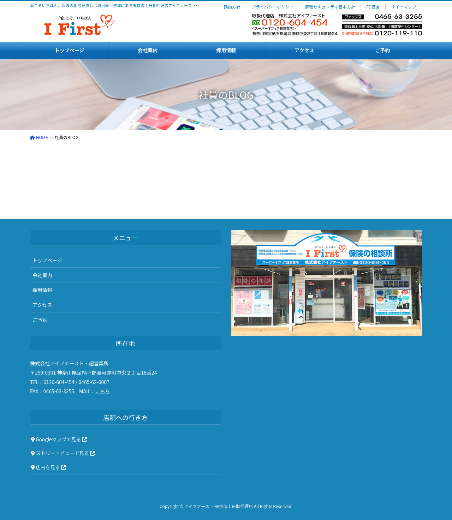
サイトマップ (403, 7)
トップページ (47, 260)
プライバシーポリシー (272, 7)
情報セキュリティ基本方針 (330, 7)
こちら (102, 391)
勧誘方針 (232, 7)
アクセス (42, 304)
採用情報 (42, 289)
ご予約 (39, 319)
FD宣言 (373, 7)
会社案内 (42, 275)
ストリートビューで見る (63, 452)
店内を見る (48, 467)
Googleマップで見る (59, 439)
